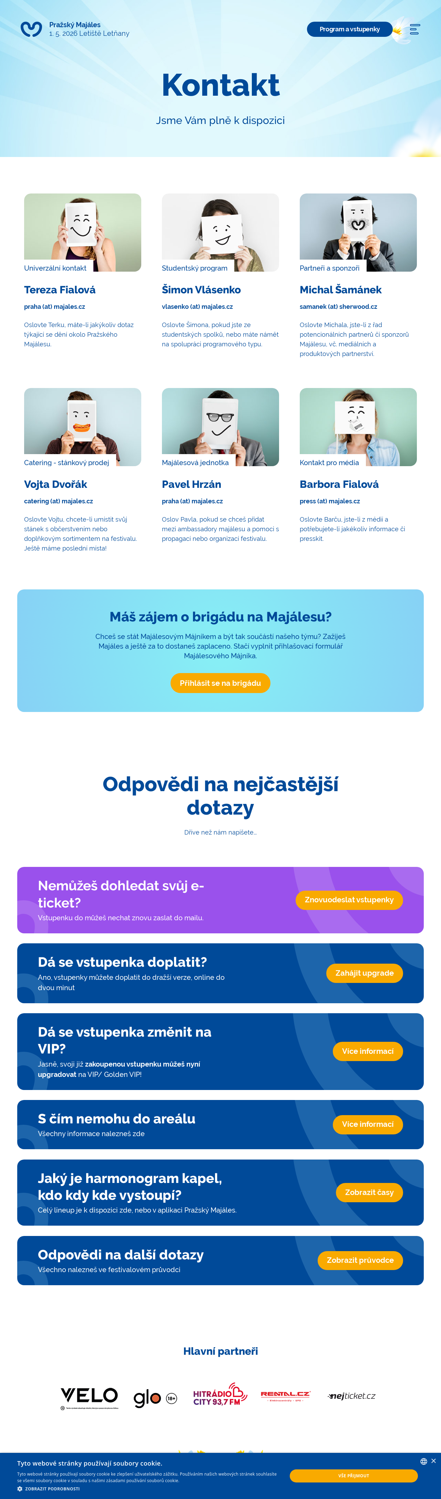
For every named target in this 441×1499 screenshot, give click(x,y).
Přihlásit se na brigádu (220, 683)
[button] (148, 1489)
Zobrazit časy (369, 1192)
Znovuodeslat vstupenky (349, 899)
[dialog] (220, 1476)
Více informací (368, 1051)
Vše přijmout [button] (353, 1476)
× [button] (433, 1461)
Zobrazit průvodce (360, 1260)
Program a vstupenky (350, 29)
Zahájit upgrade (365, 973)
